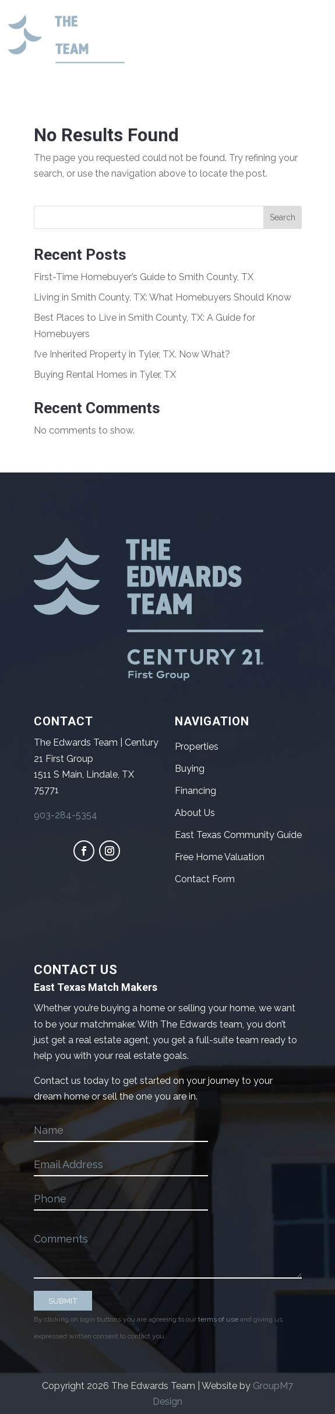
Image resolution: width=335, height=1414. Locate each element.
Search (282, 217)
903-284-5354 (65, 815)
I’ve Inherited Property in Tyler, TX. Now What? (132, 354)
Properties (196, 746)
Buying (189, 768)
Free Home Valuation (220, 856)
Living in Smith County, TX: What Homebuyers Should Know (162, 297)
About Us (195, 812)
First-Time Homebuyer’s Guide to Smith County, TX (143, 276)
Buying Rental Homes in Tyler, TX (105, 374)
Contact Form (205, 879)
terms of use (218, 1319)
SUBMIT (62, 1300)
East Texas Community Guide (238, 834)
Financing (195, 790)
